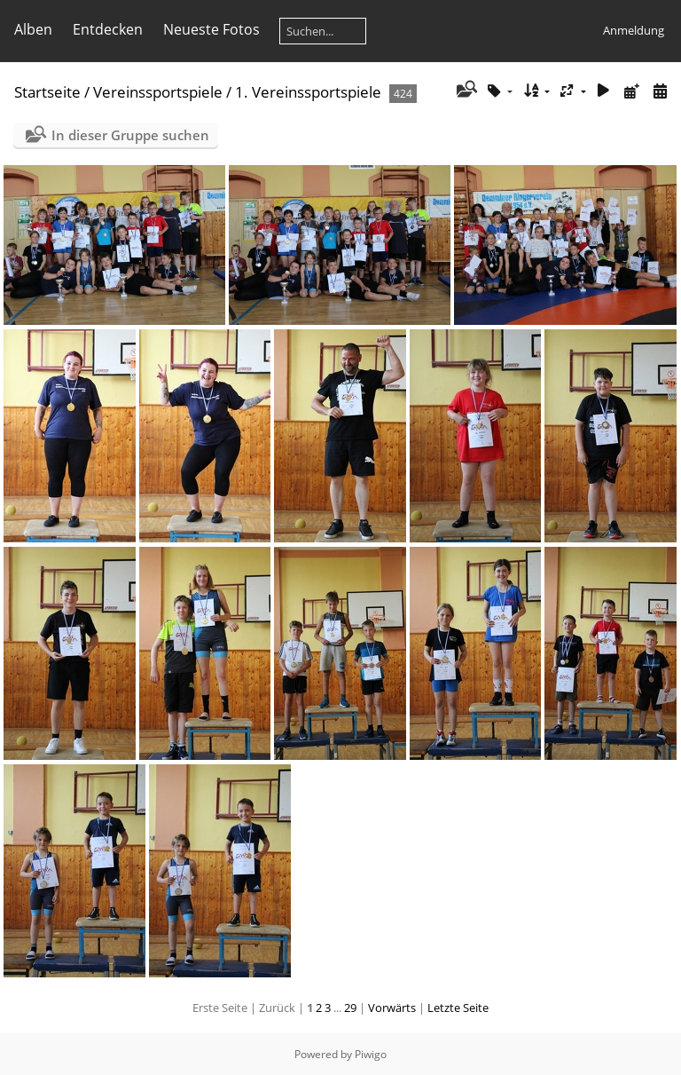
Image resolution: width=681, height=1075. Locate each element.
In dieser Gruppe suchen (130, 135)
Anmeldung (633, 30)
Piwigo (371, 1054)
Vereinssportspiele (158, 92)
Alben (33, 29)
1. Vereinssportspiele (308, 92)
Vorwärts (392, 1008)
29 (350, 1008)
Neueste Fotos (211, 29)
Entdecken (108, 29)
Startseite (47, 92)
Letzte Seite (458, 1008)
